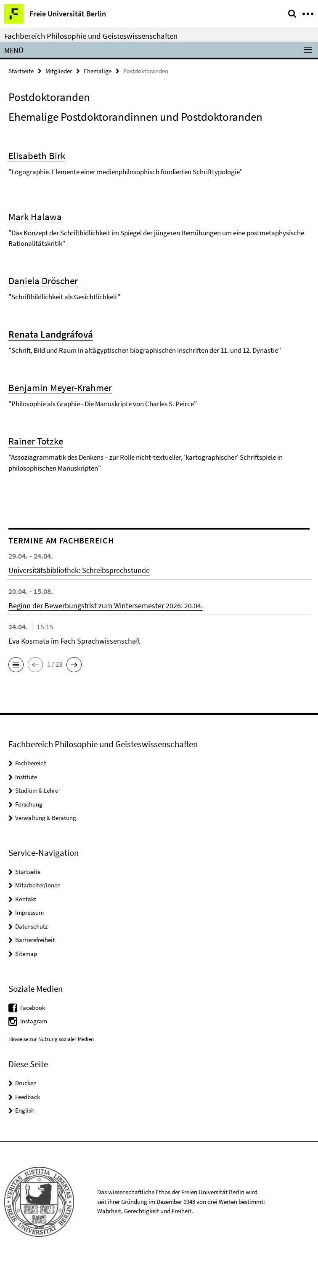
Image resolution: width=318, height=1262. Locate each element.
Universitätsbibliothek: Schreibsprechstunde (79, 570)
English (24, 1110)
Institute (26, 777)
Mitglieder (58, 71)
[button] (16, 664)
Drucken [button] (26, 1083)
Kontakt (25, 899)
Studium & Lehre (36, 790)
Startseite (21, 71)
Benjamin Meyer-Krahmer (60, 387)
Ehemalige (97, 71)
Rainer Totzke (35, 441)
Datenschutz (31, 926)
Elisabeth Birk (36, 155)
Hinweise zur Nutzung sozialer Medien (51, 1039)
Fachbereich (31, 763)
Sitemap (26, 954)
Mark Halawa (35, 216)
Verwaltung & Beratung (45, 818)
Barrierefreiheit (35, 940)
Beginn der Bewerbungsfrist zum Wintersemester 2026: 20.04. (105, 605)
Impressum (29, 912)
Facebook (32, 1008)
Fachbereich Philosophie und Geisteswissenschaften (91, 36)
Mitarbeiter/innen (38, 885)
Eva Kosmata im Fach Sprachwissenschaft (74, 641)
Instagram (33, 1021)
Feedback (27, 1097)
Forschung (28, 804)
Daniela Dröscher (43, 280)
